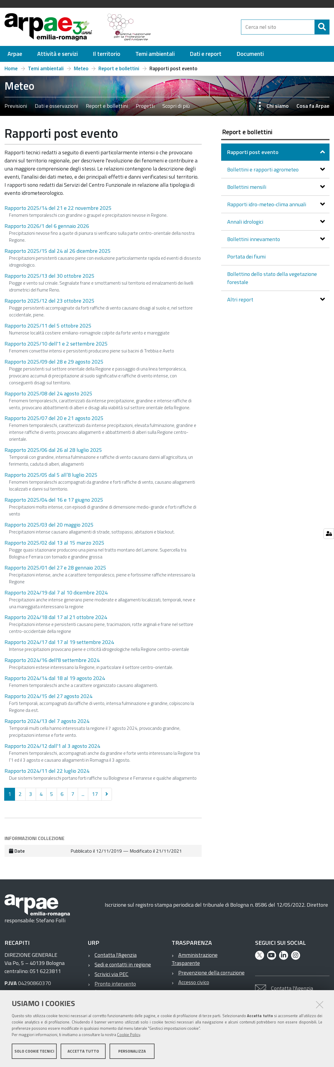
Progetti (145, 106)
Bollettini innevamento (254, 239)
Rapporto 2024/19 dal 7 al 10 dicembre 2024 (56, 592)
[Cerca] (321, 27)
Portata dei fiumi (246, 256)
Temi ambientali (46, 68)
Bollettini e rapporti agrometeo (263, 169)
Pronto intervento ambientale (112, 988)
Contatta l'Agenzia (116, 955)
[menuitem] (15, 54)
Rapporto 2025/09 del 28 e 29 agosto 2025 (54, 362)
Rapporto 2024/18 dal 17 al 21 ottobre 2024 (56, 617)
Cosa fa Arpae (312, 106)
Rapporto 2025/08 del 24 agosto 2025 (48, 393)
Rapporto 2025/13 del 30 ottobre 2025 (50, 276)
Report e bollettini (118, 68)
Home (11, 68)
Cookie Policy (128, 1035)
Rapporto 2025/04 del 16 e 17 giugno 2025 (54, 500)
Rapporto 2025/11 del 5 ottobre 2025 (48, 326)
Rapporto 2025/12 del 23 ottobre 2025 (50, 301)
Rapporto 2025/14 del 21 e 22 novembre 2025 (58, 208)
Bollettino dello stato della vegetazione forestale (272, 278)
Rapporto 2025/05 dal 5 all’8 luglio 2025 (51, 475)
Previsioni (16, 106)
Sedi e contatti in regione (123, 964)
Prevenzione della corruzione (211, 973)
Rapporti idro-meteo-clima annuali (267, 204)
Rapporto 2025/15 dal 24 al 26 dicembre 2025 (58, 251)
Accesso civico (193, 982)
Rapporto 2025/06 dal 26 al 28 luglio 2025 (53, 450)
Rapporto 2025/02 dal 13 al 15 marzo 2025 (54, 543)
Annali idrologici (245, 222)
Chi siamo (277, 106)
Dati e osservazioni (56, 106)
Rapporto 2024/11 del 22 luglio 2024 (47, 771)
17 (95, 794)
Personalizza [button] (132, 1051)
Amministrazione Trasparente (195, 959)
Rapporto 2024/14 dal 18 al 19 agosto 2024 (55, 678)
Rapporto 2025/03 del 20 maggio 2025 (49, 525)
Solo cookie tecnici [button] (34, 1051)
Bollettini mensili (247, 187)
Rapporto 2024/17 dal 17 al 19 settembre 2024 (59, 642)
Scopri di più (176, 106)
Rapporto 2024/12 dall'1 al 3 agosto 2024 (52, 746)
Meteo (81, 68)
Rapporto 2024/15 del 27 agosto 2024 (48, 696)
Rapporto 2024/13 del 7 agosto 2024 (47, 721)
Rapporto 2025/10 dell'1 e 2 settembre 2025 (56, 344)
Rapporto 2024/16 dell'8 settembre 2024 (52, 660)
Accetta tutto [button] (83, 1051)
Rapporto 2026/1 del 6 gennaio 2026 (47, 226)
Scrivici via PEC (111, 974)
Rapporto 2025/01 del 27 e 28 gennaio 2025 (55, 568)
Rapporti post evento (253, 152)
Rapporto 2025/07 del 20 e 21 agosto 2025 (54, 418)
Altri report (240, 299)
